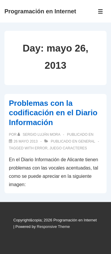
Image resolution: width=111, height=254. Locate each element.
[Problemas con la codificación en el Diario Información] (26, 141)
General (86, 141)
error (41, 148)
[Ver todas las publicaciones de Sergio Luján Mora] (39, 134)
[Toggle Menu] (100, 11)
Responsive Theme (53, 226)
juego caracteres (68, 148)
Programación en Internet (40, 11)
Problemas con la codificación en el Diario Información (53, 113)
